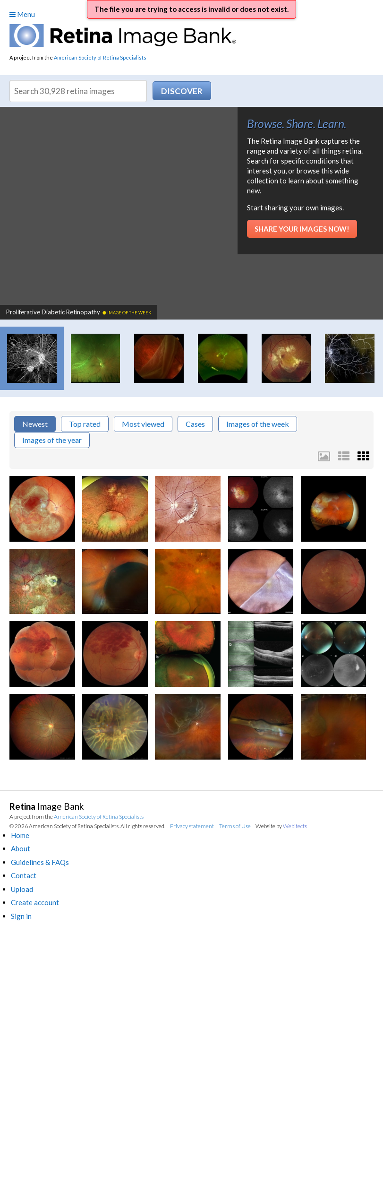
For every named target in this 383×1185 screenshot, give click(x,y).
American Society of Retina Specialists (100, 57)
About (20, 848)
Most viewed (143, 423)
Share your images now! (302, 229)
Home (20, 835)
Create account (35, 902)
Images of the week (257, 423)
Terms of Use (235, 826)
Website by (281, 826)
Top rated (85, 423)
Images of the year (52, 439)
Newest (35, 423)
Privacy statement (192, 826)
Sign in (21, 916)
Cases (195, 423)
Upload (22, 889)
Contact (23, 875)
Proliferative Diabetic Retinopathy (78, 312)
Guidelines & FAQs (40, 862)
